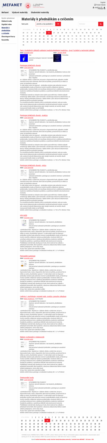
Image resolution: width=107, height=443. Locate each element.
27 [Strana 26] (54, 33)
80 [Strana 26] (27, 42)
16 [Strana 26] (88, 29)
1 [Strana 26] (33, 29)
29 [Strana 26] (62, 33)
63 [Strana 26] (39, 39)
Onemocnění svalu (27, 377)
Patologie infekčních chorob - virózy (33, 165)
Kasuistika (5, 40)
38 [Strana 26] (99, 33)
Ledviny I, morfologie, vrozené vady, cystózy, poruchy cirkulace (43, 296)
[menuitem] (7, 12)
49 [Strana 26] (64, 36)
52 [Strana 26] (76, 36)
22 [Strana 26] (31, 33)
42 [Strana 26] (35, 36)
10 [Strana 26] (64, 29)
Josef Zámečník (28, 68)
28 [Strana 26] (58, 33)
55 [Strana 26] (88, 36)
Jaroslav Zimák (61, 52)
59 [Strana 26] (23, 39)
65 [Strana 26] (48, 39)
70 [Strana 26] (68, 39)
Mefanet (5, 12)
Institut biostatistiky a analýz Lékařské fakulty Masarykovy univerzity (53, 439)
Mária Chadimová (29, 299)
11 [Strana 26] (68, 29)
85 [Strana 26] (48, 42)
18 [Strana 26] (97, 29)
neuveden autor (28, 52)
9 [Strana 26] (60, 29)
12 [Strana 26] (72, 29)
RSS (93, 439)
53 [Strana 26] (80, 36)
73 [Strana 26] (80, 39)
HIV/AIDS (23, 215)
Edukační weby (7, 21)
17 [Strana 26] (93, 29)
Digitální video (7, 24)
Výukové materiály (20, 12)
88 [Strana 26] (60, 42)
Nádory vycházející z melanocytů (32, 337)
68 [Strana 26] (60, 39)
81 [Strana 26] (31, 42)
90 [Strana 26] (68, 42)
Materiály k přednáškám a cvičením (6, 30)
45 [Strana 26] (48, 36)
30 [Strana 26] (66, 33)
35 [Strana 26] (86, 33)
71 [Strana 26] (72, 39)
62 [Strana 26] (35, 39)
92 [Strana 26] (76, 42)
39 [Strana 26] (23, 36)
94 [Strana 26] (84, 42)
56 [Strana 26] (92, 36)
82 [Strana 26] (35, 42)
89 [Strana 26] (64, 42)
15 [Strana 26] (84, 29)
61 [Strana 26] (31, 39)
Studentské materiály (40, 12)
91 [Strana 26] (72, 42)
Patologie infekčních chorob (30, 65)
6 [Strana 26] (50, 29)
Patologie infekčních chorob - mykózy (34, 115)
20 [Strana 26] (23, 33)
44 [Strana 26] (44, 36)
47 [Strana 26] (56, 36)
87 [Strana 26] (56, 42)
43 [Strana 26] (39, 36)
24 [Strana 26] (39, 33)
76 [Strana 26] (92, 39)
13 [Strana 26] (76, 29)
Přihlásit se (101, 8)
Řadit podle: (25, 24)
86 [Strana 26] (52, 42)
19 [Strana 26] (101, 29)
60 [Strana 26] (27, 39)
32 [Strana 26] (74, 33)
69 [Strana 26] (64, 39)
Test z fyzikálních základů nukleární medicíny (36, 50)
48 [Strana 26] (60, 36)
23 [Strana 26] (35, 33)
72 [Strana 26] (76, 39)
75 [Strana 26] (88, 39)
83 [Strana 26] (39, 42)
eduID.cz (96, 8)
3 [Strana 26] (40, 29)
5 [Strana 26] (47, 29)
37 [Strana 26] (95, 33)
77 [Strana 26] (96, 39)
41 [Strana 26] (31, 36)
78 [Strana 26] (101, 39)
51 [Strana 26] (72, 36)
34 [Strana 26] (82, 33)
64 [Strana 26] (44, 39)
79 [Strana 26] (23, 42)
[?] (101, 8)
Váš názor (88, 439)
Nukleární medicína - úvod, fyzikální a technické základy (74, 50)
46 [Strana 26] (52, 36)
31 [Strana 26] (70, 33)
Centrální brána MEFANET (78, 439)
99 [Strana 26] (23, 45)
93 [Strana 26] (80, 42)
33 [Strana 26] (78, 33)
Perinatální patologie (27, 256)
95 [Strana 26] (88, 42)
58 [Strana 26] (101, 36)
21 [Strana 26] (27, 33)
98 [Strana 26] (101, 42)
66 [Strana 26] (52, 39)
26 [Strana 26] (49, 33)
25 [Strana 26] (44, 33)
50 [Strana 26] (68, 36)
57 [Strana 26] (96, 36)
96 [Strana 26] (92, 42)
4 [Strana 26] (43, 29)
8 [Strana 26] (57, 29)
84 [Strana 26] (44, 42)
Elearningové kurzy (8, 36)
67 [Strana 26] (56, 39)
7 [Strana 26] (52, 417)
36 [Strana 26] (90, 33)
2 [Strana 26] (37, 29)
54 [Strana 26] (84, 36)
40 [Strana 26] (27, 36)
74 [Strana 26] (84, 39)
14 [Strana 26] (80, 29)
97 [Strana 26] (96, 42)
